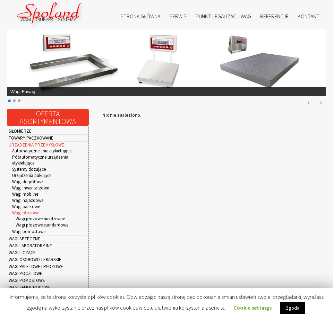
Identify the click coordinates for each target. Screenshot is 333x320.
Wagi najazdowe (27, 200)
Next (321, 103)
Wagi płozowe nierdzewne (40, 219)
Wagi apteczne (24, 239)
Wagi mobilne (25, 194)
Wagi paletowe (26, 207)
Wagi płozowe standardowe (42, 225)
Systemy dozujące (29, 169)
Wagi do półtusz (27, 182)
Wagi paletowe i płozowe (36, 266)
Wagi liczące (22, 253)
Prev (309, 103)
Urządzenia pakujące (31, 175)
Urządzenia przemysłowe (36, 145)
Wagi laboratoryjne (30, 246)
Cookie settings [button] (252, 307)
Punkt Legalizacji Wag (223, 16)
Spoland (49, 12)
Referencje (274, 16)
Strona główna (140, 16)
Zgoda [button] (292, 308)
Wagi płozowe (25, 213)
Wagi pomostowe (28, 231)
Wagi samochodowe (30, 287)
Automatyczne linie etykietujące (41, 151)
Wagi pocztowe (25, 273)
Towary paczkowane (31, 138)
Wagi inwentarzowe (30, 188)
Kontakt (308, 16)
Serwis (178, 16)
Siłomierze (20, 131)
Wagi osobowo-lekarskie (35, 260)
